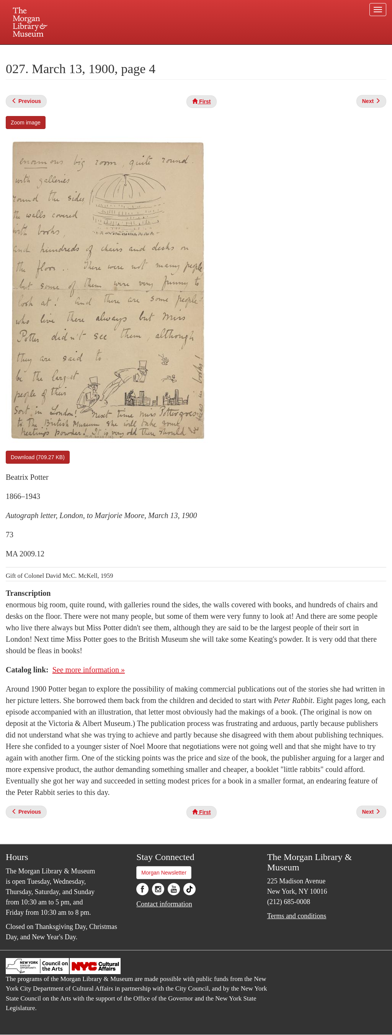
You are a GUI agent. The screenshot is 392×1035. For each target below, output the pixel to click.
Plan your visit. (105, 51)
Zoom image (26, 122)
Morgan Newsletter (163, 873)
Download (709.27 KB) (38, 457)
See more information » (88, 669)
